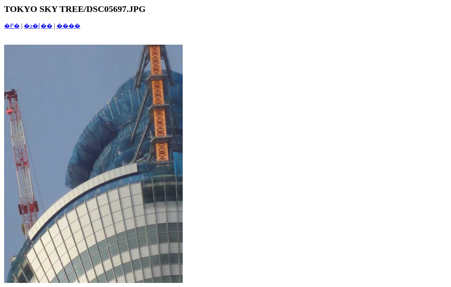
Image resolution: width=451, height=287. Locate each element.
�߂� (12, 26)
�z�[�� (38, 26)
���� (68, 26)
